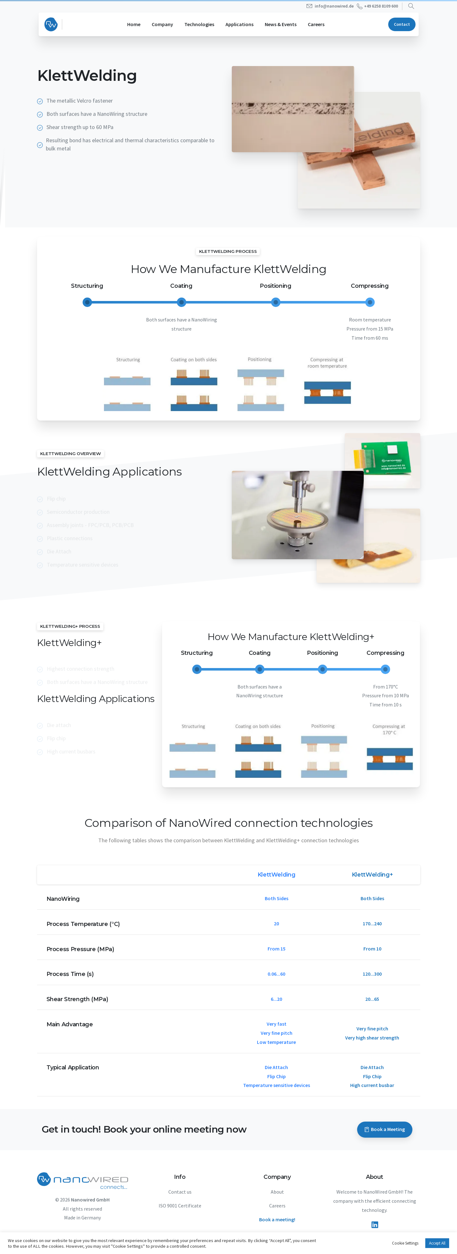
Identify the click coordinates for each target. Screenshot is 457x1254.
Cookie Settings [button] (405, 1243)
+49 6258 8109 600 (377, 6)
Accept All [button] (437, 1243)
